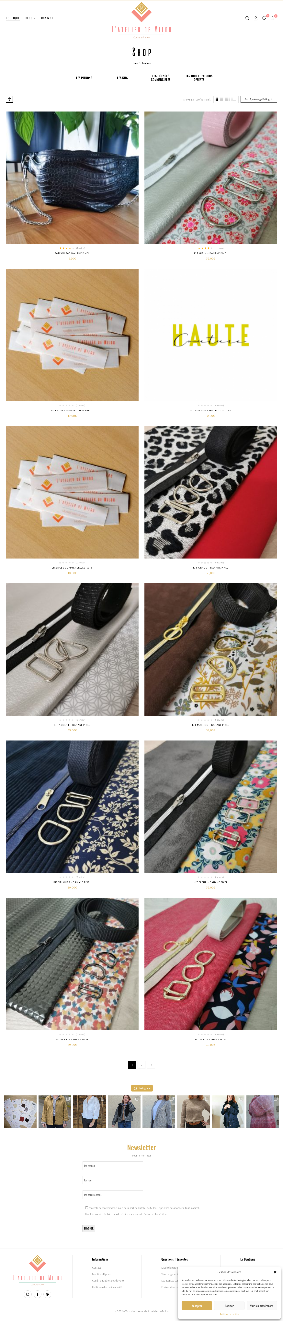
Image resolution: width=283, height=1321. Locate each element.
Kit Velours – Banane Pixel (72, 882)
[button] (275, 1272)
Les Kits (122, 78)
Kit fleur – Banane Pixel (211, 882)
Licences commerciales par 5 (72, 567)
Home (135, 63)
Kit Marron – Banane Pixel (210, 725)
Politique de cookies (229, 1314)
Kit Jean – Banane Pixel (211, 1039)
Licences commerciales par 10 (72, 410)
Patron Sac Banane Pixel (72, 253)
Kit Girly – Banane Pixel (211, 253)
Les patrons (84, 78)
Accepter (197, 1306)
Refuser (229, 1306)
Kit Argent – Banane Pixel (72, 725)
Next (151, 1065)
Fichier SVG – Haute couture (210, 410)
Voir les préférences (261, 1306)
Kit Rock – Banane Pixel (72, 1039)
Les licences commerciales (160, 78)
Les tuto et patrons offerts (199, 78)
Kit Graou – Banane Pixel (210, 567)
